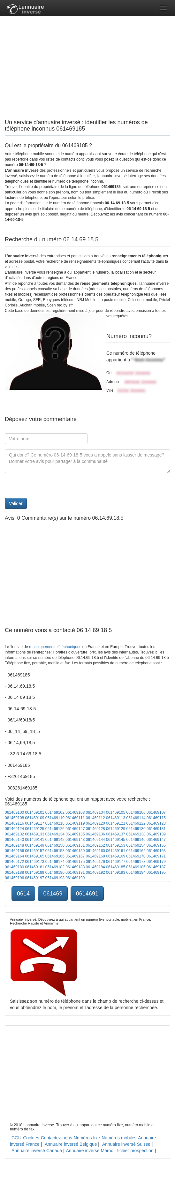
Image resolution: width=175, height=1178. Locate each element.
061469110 (55, 818)
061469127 (75, 829)
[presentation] (53, 485)
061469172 (14, 861)
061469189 (34, 872)
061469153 (115, 845)
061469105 (115, 812)
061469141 (34, 839)
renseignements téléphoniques (55, 647)
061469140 (14, 839)
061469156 (14, 851)
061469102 (55, 812)
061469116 (14, 823)
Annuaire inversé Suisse (126, 1144)
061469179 (156, 861)
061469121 (115, 823)
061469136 (95, 834)
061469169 (115, 856)
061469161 (115, 851)
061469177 (115, 861)
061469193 (115, 872)
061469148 (14, 845)
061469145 (115, 839)
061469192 (95, 872)
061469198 (55, 878)
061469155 (156, 845)
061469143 (75, 839)
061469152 (95, 845)
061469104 (95, 812)
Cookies (31, 1137)
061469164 (14, 856)
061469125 (34, 829)
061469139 (156, 834)
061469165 (34, 856)
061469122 (136, 823)
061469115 (156, 818)
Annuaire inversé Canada (36, 1150)
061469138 (136, 834)
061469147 (156, 839)
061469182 (55, 867)
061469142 (55, 839)
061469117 (34, 823)
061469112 (95, 818)
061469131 (156, 829)
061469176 (95, 861)
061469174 (55, 861)
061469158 (55, 851)
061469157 (34, 851)
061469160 (95, 851)
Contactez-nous (56, 1137)
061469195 (156, 872)
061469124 (14, 829)
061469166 (55, 856)
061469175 (75, 861)
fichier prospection (135, 1150)
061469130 (136, 829)
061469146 (136, 839)
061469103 (75, 812)
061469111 (75, 818)
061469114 (136, 818)
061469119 (75, 823)
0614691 (87, 893)
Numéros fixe (87, 1137)
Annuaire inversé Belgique (71, 1144)
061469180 (14, 867)
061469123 (156, 823)
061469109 (34, 818)
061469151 (75, 845)
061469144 (95, 839)
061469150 (55, 845)
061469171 (156, 856)
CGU (16, 1137)
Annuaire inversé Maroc (89, 1150)
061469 (52, 893)
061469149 (34, 845)
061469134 (55, 834)
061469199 (75, 878)
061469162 (136, 851)
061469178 (136, 861)
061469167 (75, 856)
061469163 (156, 851)
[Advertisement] (87, 60)
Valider (16, 503)
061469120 (95, 823)
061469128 (95, 829)
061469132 (14, 834)
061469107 (156, 812)
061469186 (136, 867)
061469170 (136, 856)
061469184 (95, 867)
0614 (23, 893)
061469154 (136, 845)
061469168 (95, 856)
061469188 (14, 872)
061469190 (55, 872)
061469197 (34, 878)
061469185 (115, 867)
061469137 (115, 834)
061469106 (136, 812)
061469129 (115, 829)
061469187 (156, 867)
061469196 (14, 878)
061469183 (75, 867)
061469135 (75, 834)
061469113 (115, 818)
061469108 (14, 818)
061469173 (34, 861)
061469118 (55, 823)
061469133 (34, 834)
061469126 (55, 829)
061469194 (136, 872)
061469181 (34, 867)
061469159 (75, 851)
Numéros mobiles (119, 1137)
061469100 (14, 812)
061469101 (34, 812)
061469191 (75, 872)
